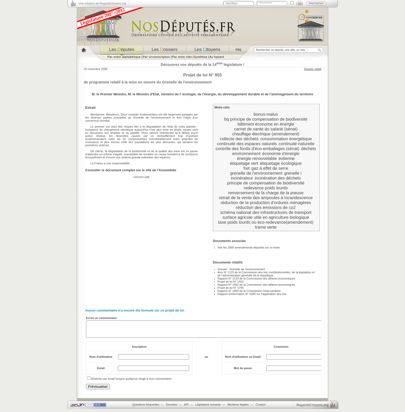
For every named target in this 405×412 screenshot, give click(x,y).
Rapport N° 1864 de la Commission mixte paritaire (249, 290)
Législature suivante (208, 407)
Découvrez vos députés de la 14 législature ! (202, 65)
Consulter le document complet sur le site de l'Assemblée (130, 170)
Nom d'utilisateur (100, 359)
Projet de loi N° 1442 (230, 281)
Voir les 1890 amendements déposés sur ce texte (248, 247)
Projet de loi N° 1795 (230, 287)
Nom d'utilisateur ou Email (243, 359)
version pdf (142, 176)
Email (101, 371)
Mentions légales (238, 407)
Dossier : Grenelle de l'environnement (241, 269)
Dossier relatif (312, 69)
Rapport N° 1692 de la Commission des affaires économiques (256, 284)
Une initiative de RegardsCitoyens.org (102, 3)
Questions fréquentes (145, 407)
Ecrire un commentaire (101, 318)
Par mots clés (182, 56)
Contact (261, 407)
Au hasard (216, 56)
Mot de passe (243, 371)
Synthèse (200, 56)
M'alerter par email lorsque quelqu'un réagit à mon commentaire (131, 381)
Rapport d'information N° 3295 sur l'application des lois (251, 294)
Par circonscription (156, 56)
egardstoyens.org (313, 408)
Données (171, 407)
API (186, 407)
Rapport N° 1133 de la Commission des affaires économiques (256, 278)
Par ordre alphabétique (124, 56)
